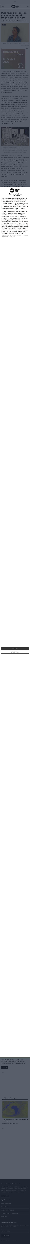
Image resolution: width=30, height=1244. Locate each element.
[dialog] (15, 622)
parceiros (14, 198)
